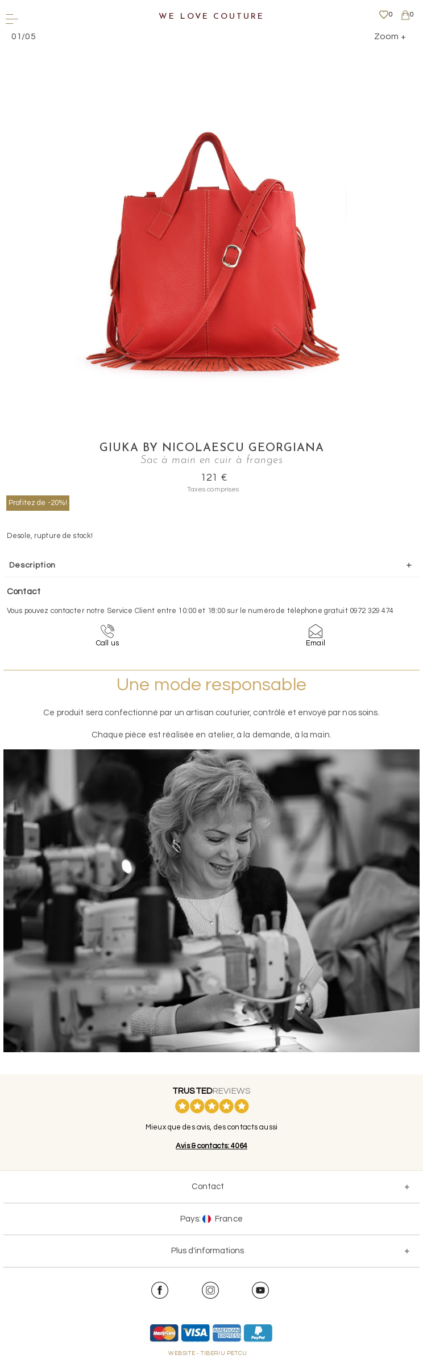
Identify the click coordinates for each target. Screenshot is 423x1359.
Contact (208, 1186)
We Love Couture (211, 16)
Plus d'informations (207, 1251)
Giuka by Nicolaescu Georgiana (211, 448)
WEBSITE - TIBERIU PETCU (207, 1353)
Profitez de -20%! (38, 503)
